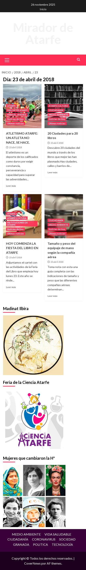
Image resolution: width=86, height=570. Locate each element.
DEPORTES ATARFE (17, 110)
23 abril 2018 (15, 147)
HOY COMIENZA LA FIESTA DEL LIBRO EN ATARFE (22, 247)
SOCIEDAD (67, 539)
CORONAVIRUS (43, 539)
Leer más (11, 185)
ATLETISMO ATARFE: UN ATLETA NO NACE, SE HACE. (22, 137)
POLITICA (40, 544)
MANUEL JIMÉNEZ (16, 114)
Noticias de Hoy (15, 119)
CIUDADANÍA (56, 110)
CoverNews (32, 563)
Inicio (43, 9)
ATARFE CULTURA (58, 105)
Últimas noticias (15, 123)
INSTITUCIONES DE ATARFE (17, 223)
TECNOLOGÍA (62, 544)
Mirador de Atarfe (43, 33)
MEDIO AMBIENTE (58, 114)
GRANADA (21, 544)
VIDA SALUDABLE (58, 534)
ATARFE (11, 105)
